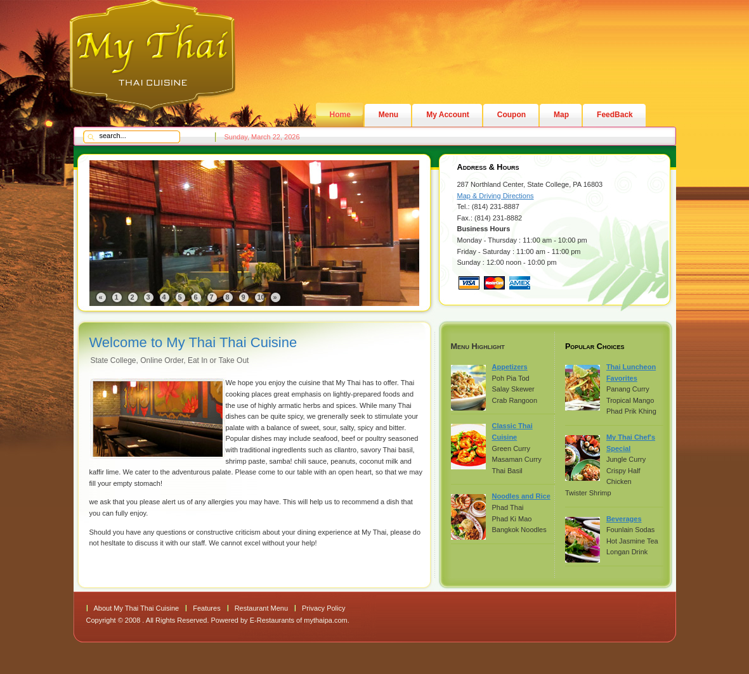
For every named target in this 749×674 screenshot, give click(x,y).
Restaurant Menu (261, 608)
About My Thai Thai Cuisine (136, 608)
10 (261, 297)
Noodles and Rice (521, 496)
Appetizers (510, 367)
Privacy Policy (323, 608)
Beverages (624, 519)
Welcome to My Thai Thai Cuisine (193, 342)
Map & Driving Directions (495, 196)
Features (206, 608)
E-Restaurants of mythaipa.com (299, 620)
